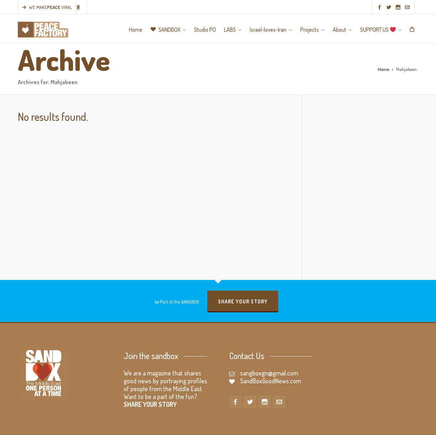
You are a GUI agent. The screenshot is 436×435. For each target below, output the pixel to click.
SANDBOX (260, 425)
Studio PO (286, 425)
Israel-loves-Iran (331, 425)
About (379, 425)
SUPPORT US (404, 425)
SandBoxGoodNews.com (270, 381)
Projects (360, 425)
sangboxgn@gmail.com (269, 373)
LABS (306, 425)
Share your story (243, 301)
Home (383, 69)
